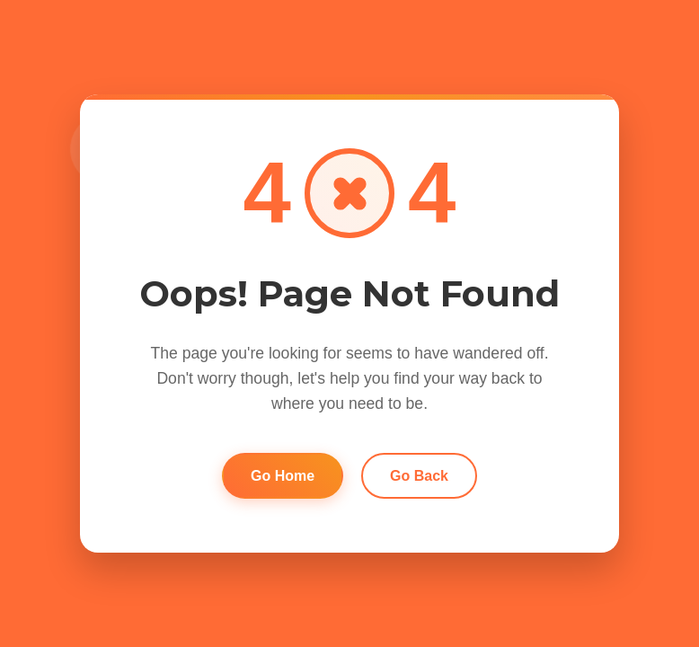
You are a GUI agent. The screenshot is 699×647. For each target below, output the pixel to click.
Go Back (419, 475)
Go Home (282, 475)
